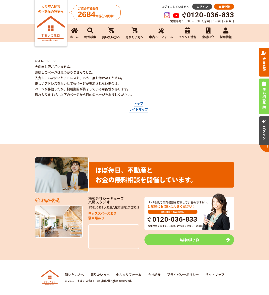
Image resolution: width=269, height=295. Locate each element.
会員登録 (224, 7)
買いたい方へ (74, 274)
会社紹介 (154, 274)
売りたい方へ (100, 274)
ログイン (202, 7)
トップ (138, 103)
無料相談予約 (189, 239)
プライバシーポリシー (183, 274)
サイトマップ (138, 109)
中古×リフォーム (128, 274)
